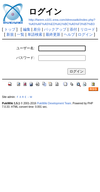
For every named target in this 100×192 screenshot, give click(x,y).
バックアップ (55, 29)
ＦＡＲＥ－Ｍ (24, 96)
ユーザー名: (25, 48)
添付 (73, 29)
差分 (37, 29)
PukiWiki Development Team (54, 103)
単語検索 (34, 34)
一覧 (20, 34)
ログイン (85, 34)
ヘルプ (69, 34)
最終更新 (53, 34)
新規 (10, 34)
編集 (26, 29)
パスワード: (25, 58)
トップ (9, 29)
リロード (87, 29)
